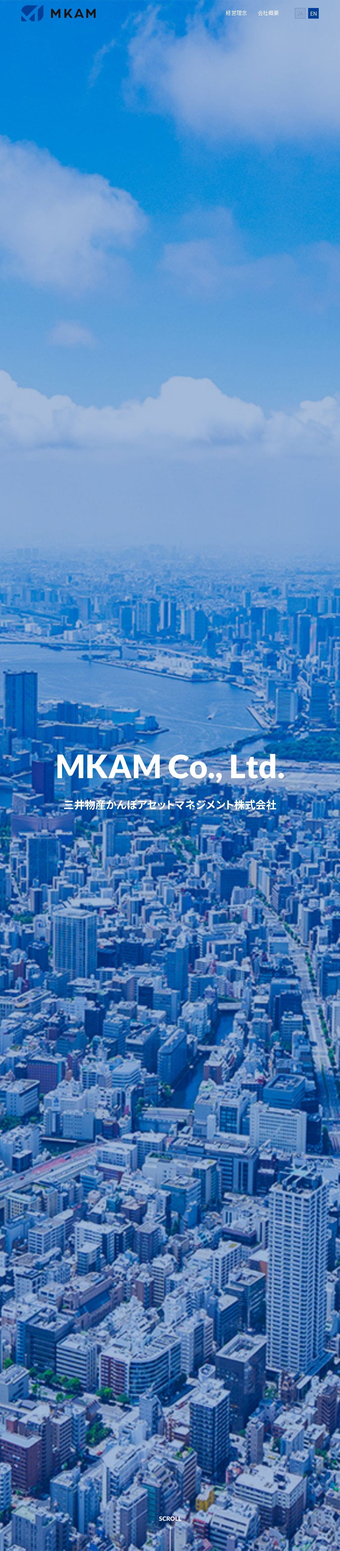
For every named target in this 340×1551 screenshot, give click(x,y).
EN (313, 13)
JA (300, 13)
